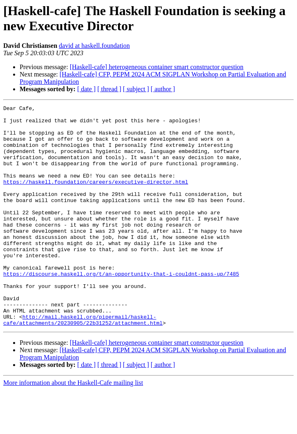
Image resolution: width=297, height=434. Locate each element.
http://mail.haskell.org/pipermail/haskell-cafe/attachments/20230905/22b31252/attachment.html (83, 363)
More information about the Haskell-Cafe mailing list (73, 426)
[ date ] (86, 88)
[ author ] (163, 88)
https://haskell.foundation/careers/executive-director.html (95, 197)
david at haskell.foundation (94, 45)
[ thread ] (109, 88)
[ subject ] (136, 88)
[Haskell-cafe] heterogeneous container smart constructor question (156, 66)
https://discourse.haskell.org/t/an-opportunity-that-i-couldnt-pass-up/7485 (121, 308)
